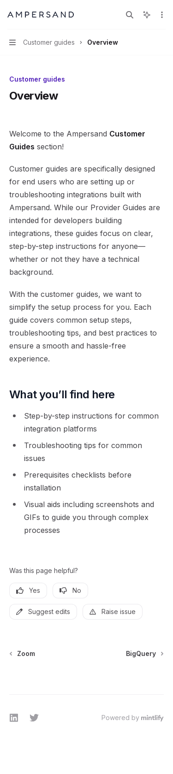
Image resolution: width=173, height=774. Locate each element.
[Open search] (129, 14)
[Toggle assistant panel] (147, 15)
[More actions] (161, 14)
